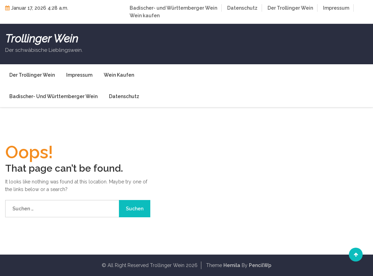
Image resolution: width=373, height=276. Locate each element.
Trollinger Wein (41, 38)
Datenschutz (242, 8)
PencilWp (260, 265)
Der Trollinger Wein (290, 8)
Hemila (231, 265)
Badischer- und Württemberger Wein (173, 8)
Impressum (336, 8)
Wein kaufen (145, 15)
